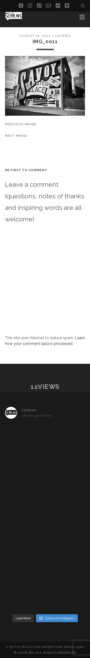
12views (63, 36)
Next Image (16, 135)
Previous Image (20, 124)
